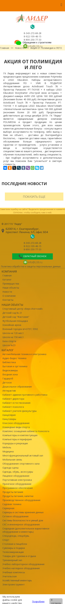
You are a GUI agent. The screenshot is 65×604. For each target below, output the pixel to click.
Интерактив (9, 390)
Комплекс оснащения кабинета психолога (25, 431)
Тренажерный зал (12, 560)
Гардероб (7, 378)
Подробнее (38, 601)
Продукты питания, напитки (17, 496)
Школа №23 (8, 345)
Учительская (9, 576)
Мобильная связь (12, 459)
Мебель (6, 447)
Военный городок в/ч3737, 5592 (20, 329)
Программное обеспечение (17, 487)
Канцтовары (9, 419)
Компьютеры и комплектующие (20, 435)
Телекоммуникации (13, 552)
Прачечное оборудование (16, 483)
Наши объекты (10, 287)
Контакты (7, 299)
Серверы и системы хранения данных (23, 512)
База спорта (9, 341)
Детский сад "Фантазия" (15, 316)
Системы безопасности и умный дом (22, 520)
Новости (7, 291)
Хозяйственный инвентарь (17, 580)
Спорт (5, 539)
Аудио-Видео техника (14, 358)
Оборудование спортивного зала (20, 463)
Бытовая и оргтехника (14, 366)
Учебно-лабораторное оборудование (23, 564)
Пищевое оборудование (15, 475)
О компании (9, 295)
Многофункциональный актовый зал (22, 455)
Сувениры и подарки (13, 548)
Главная (7, 275)
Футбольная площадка (15, 320)
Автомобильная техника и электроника (24, 354)
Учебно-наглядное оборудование (21, 568)
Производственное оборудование (21, 500)
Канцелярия (9, 415)
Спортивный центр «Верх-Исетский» (22, 308)
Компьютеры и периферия (17, 439)
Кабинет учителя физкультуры (19, 410)
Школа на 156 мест (13, 337)
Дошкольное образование (17, 386)
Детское (7, 382)
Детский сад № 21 (12, 312)
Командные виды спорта (16, 427)
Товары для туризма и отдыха (19, 556)
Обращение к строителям (32, 42)
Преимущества (10, 283)
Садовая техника (11, 504)
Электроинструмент (13, 584)
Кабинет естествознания (16, 402)
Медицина (8, 451)
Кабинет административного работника (24, 394)
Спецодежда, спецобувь (15, 535)
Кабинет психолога (13, 406)
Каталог (7, 279)
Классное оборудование (16, 423)
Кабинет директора (13, 398)
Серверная (8, 508)
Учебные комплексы (13, 572)
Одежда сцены (10, 467)
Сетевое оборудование (15, 516)
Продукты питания (12, 492)
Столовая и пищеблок (14, 543)
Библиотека (9, 362)
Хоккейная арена (11, 324)
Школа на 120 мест (13, 333)
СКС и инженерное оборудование (21, 524)
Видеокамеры (10, 370)
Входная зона (10, 374)
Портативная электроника (17, 479)
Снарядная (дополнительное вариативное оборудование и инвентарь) (25, 530)
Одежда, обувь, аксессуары (17, 471)
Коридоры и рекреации (15, 443)
